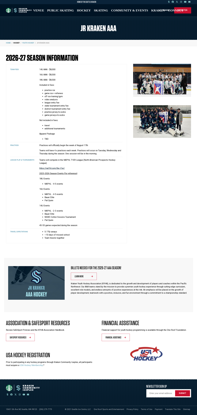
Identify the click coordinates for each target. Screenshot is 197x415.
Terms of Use (146, 409)
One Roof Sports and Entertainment (109, 409)
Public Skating (60, 10)
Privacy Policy (132, 409)
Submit (182, 393)
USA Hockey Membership (31, 365)
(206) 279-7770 (45, 409)
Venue (38, 10)
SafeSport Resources (20, 337)
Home (8, 43)
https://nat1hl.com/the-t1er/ (52, 168)
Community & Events (129, 10)
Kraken (158, 10)
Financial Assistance (115, 337)
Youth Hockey (28, 43)
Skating (101, 10)
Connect (176, 10)
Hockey (84, 10)
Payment (158, 409)
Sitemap (186, 409)
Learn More (84, 276)
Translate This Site (173, 409)
